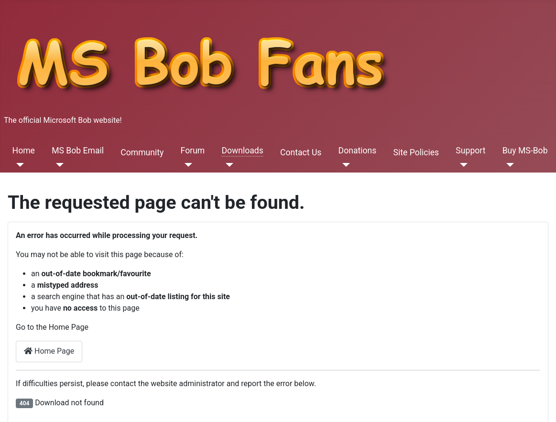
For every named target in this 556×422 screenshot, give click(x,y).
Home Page (49, 351)
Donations (357, 150)
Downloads (242, 150)
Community (142, 152)
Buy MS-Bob (525, 150)
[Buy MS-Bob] (508, 165)
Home (23, 150)
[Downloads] (227, 165)
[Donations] (344, 165)
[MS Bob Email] (58, 165)
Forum (193, 150)
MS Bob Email (78, 150)
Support (470, 150)
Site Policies (416, 152)
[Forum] (187, 165)
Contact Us (300, 152)
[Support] (462, 165)
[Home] (18, 165)
